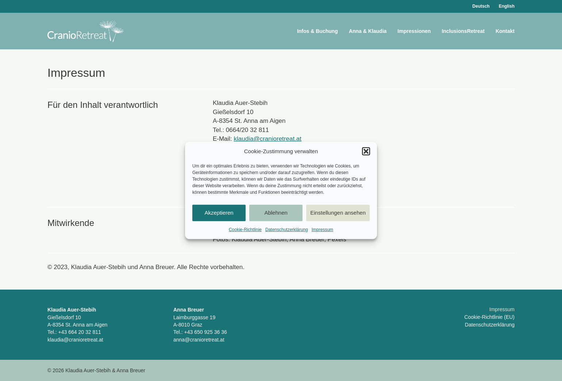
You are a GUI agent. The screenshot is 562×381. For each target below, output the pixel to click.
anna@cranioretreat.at (198, 340)
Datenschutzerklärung (286, 229)
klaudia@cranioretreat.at (267, 138)
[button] (366, 151)
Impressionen (414, 31)
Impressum (322, 229)
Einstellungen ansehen (338, 213)
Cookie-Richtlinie (245, 229)
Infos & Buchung (317, 31)
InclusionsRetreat (463, 31)
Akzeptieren (218, 213)
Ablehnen (275, 213)
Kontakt (505, 31)
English (507, 6)
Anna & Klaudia (367, 31)
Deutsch (480, 6)
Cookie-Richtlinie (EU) (489, 317)
